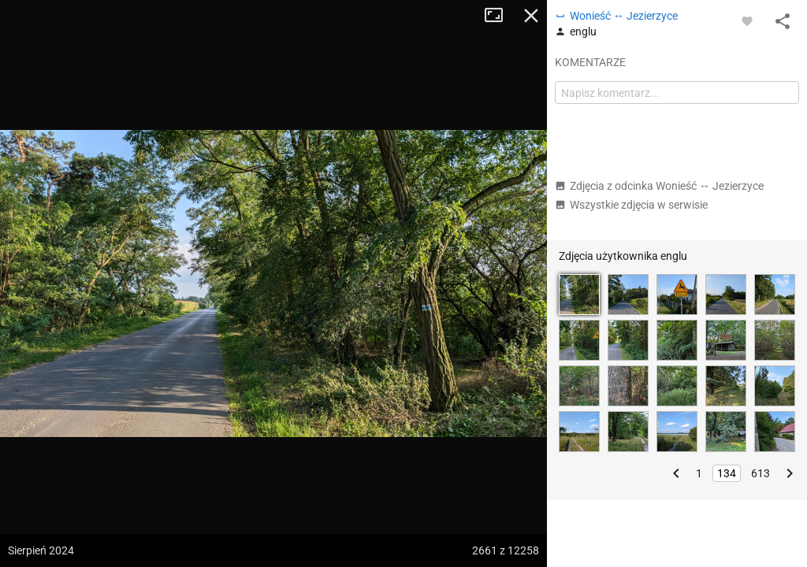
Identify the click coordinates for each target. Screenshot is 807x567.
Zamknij (531, 16)
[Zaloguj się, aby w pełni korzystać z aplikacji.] (747, 20)
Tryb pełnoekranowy (499, 16)
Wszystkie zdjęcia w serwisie (631, 204)
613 (760, 473)
